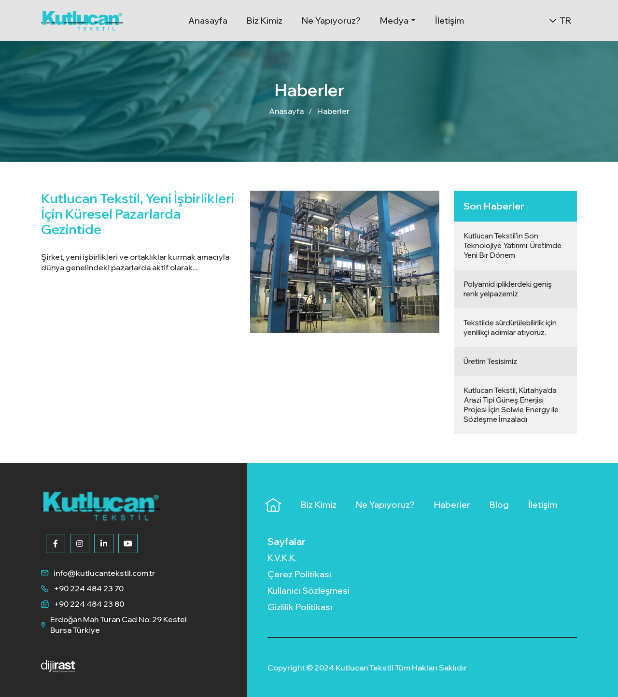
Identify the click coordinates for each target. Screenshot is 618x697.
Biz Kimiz (264, 20)
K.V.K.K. (282, 557)
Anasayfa (207, 20)
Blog (499, 504)
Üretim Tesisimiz (490, 361)
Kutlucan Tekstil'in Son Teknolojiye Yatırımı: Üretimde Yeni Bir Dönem (513, 245)
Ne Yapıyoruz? (331, 20)
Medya (394, 20)
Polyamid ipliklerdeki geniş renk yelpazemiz (508, 288)
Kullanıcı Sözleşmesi (308, 590)
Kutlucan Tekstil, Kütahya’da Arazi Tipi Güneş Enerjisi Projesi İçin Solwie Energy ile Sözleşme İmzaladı (511, 405)
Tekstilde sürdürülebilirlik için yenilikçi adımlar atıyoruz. (510, 327)
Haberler (333, 111)
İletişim (449, 20)
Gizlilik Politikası (299, 607)
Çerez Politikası (299, 574)
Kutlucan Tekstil (365, 667)
